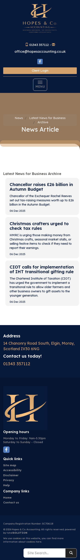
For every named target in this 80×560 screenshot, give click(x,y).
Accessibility (12, 470)
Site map (9, 465)
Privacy (8, 480)
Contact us (11, 502)
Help (6, 485)
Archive (43, 122)
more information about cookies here (33, 540)
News (19, 118)
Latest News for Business (47, 118)
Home (7, 497)
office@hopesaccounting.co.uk (40, 51)
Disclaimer (11, 475)
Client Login (40, 70)
